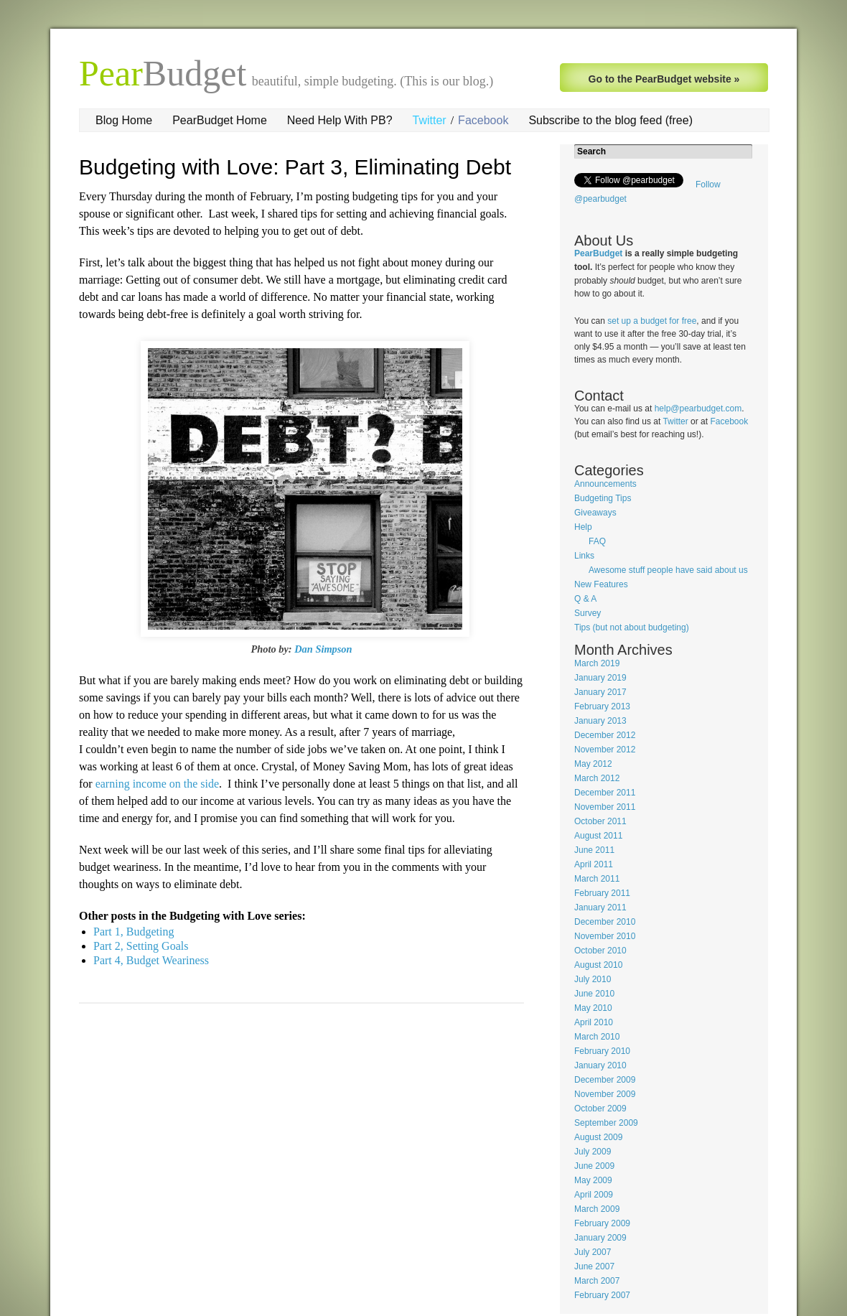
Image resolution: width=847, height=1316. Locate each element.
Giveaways (595, 513)
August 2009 (598, 1137)
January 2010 (600, 1065)
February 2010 (602, 1051)
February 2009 (602, 1223)
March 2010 (596, 1037)
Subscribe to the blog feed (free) (610, 120)
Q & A (585, 599)
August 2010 (598, 965)
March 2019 (596, 663)
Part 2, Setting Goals (140, 946)
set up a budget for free (651, 321)
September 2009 (606, 1123)
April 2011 (593, 864)
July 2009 (592, 1152)
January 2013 (600, 721)
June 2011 (594, 850)
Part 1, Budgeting (133, 931)
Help (583, 527)
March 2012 (596, 778)
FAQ (597, 541)
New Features (601, 584)
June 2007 (594, 1266)
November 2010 (604, 936)
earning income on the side (157, 784)
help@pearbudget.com (698, 408)
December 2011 (604, 793)
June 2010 (594, 994)
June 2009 (594, 1166)
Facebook (483, 120)
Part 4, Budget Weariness (151, 960)
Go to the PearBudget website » (664, 79)
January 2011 (600, 907)
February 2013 (602, 706)
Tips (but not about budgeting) (631, 627)
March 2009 (596, 1209)
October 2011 (600, 821)
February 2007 (602, 1295)
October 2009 (600, 1108)
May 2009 (593, 1180)
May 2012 (593, 764)
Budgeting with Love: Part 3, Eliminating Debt (295, 167)
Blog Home (123, 120)
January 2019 (600, 678)
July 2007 (592, 1252)
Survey (587, 613)
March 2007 (596, 1281)
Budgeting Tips (602, 498)
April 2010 (593, 1022)
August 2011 (598, 836)
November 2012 (604, 750)
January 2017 (600, 692)
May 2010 (593, 1008)
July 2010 (592, 979)
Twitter (429, 120)
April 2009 (593, 1195)
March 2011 (596, 879)
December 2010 (604, 922)
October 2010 (600, 951)
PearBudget (598, 253)
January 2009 (600, 1238)
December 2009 (604, 1080)
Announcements (605, 484)
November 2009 (604, 1094)
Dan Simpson (323, 649)
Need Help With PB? (340, 120)
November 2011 (604, 807)
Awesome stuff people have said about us (668, 570)
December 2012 (604, 735)
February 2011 (602, 893)
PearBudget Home (219, 120)
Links (584, 556)
